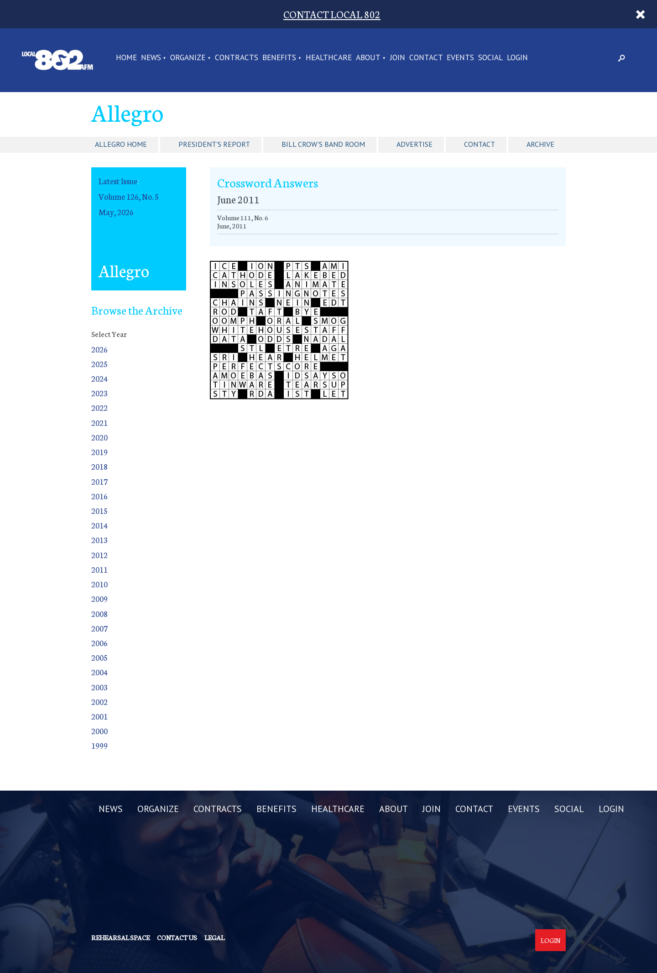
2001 (99, 716)
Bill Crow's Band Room (323, 144)
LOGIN (517, 57)
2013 (99, 539)
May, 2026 (116, 211)
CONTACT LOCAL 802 (332, 14)
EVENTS (460, 57)
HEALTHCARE (329, 57)
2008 (99, 613)
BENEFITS (279, 57)
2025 (99, 363)
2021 (99, 422)
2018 (99, 466)
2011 (99, 569)
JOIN (397, 57)
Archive (540, 144)
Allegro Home (121, 144)
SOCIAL (490, 57)
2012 (99, 554)
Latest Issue (118, 180)
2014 (99, 525)
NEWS (151, 57)
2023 (99, 393)
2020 (99, 437)
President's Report (214, 144)
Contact (479, 144)
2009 (99, 598)
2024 (99, 378)
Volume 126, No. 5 (129, 196)
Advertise (414, 144)
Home (126, 57)
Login (550, 940)
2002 (99, 701)
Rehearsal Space (120, 937)
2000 (99, 730)
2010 (99, 584)
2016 (99, 496)
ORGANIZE (187, 57)
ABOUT (368, 57)
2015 (99, 510)
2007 (99, 628)
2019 (99, 451)
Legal (214, 937)
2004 (99, 672)
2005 (99, 657)
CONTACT (426, 57)
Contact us (177, 937)
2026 (99, 349)
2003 (99, 687)
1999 (99, 745)
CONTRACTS (236, 57)
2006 (99, 642)
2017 (99, 481)
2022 (99, 407)
